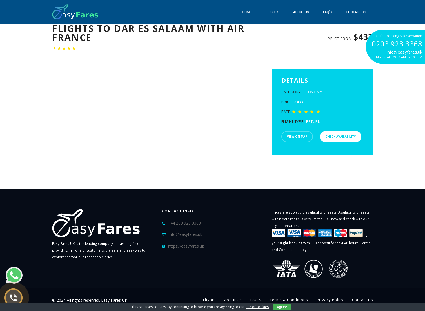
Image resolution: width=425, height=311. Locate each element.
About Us (301, 12)
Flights (272, 12)
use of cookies (257, 307)
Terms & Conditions (289, 299)
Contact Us (356, 12)
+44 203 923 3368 (184, 223)
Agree (282, 307)
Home (247, 12)
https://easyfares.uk (186, 246)
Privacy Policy (330, 299)
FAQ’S (327, 12)
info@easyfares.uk (185, 234)
